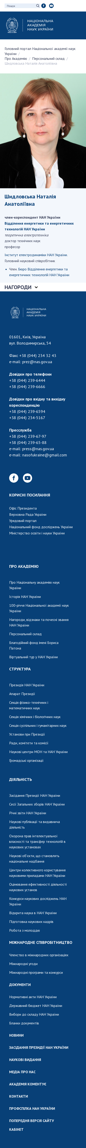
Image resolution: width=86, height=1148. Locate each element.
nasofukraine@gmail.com (44, 455)
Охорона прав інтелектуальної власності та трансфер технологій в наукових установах (37, 841)
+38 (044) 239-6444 (27, 380)
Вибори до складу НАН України (34, 1014)
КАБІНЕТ (16, 1129)
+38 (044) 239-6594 (27, 411)
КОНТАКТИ (18, 1096)
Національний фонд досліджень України (41, 527)
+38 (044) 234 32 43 (37, 355)
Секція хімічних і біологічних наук (35, 716)
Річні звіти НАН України (27, 813)
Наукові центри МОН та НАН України (38, 751)
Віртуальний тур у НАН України (33, 657)
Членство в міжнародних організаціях (38, 955)
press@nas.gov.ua (38, 448)
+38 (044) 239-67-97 (27, 436)
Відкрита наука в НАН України (33, 912)
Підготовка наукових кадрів (31, 921)
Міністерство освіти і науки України (37, 533)
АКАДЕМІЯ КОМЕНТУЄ (27, 1084)
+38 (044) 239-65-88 (28, 442)
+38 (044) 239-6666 (27, 386)
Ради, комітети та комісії (28, 743)
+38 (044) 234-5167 (27, 417)
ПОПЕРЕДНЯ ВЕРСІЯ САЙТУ (31, 1120)
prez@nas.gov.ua (37, 361)
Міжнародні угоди (23, 963)
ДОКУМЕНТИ (20, 984)
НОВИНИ (16, 1035)
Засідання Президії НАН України (34, 795)
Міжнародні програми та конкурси (36, 972)
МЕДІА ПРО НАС (22, 1072)
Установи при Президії (27, 734)
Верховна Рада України (27, 514)
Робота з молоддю (24, 930)
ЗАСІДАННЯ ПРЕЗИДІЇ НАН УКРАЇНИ (38, 1047)
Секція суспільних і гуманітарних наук (38, 725)
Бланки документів (24, 1023)
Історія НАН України (25, 596)
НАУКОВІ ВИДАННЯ (25, 1059)
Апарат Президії (22, 693)
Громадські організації (26, 760)
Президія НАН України (26, 685)
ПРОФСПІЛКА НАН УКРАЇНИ (32, 1108)
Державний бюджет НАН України (35, 1005)
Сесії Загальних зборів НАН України (37, 804)
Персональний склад (48, 58)
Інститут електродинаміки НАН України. (36, 254)
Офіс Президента (23, 508)
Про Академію (16, 58)
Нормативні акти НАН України (33, 996)
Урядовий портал (22, 520)
